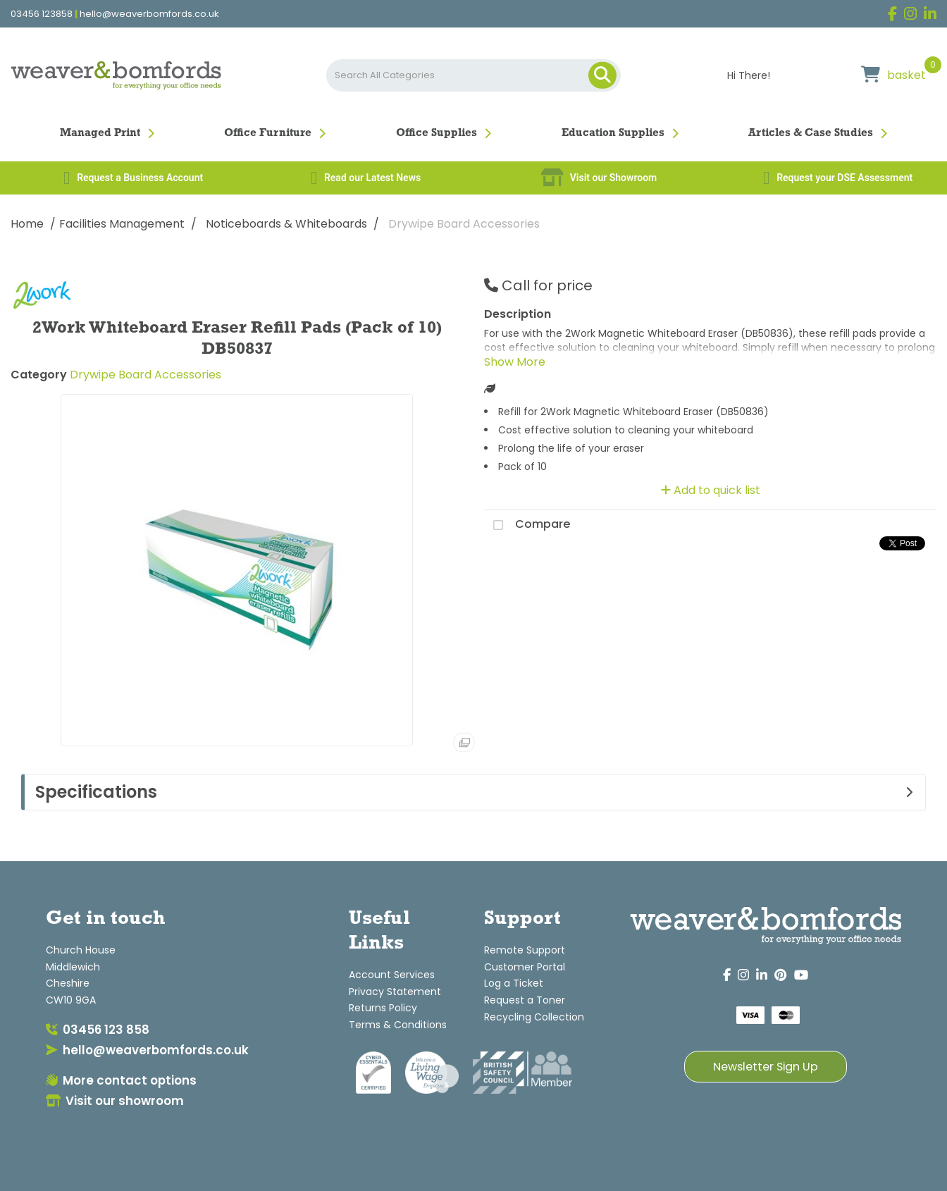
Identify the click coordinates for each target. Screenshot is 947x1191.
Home (27, 224)
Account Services (392, 975)
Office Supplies (436, 133)
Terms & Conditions (398, 1025)
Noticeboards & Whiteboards (286, 224)
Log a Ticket (513, 983)
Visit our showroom (115, 1100)
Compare (527, 525)
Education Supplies (613, 133)
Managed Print (100, 133)
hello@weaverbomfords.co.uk (149, 14)
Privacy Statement (395, 992)
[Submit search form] (602, 75)
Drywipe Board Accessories (464, 224)
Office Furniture (267, 133)
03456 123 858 (97, 1029)
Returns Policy (383, 1008)
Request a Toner (524, 1000)
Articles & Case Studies (810, 133)
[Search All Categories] (473, 75)
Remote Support (524, 950)
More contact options (121, 1080)
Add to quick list (710, 490)
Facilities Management (122, 224)
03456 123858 (42, 14)
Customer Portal (524, 967)
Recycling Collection (534, 1017)
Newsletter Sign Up (765, 1067)
